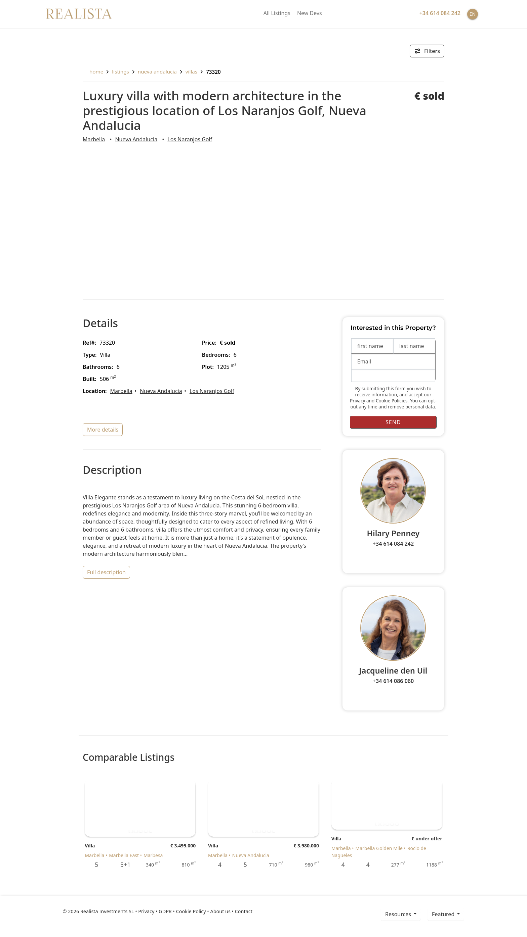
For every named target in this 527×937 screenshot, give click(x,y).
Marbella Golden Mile (379, 848)
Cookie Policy (191, 911)
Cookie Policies (392, 400)
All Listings (277, 13)
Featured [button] (444, 914)
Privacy (357, 400)
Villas (191, 71)
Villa (90, 845)
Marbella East (124, 855)
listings (120, 71)
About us (220, 911)
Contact (243, 911)
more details (102, 429)
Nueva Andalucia (157, 71)
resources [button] (398, 914)
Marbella (94, 139)
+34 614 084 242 (393, 543)
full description (106, 572)
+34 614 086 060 (393, 681)
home (93, 71)
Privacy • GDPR (155, 911)
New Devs (309, 13)
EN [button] (473, 14)
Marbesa (153, 855)
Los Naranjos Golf (189, 139)
